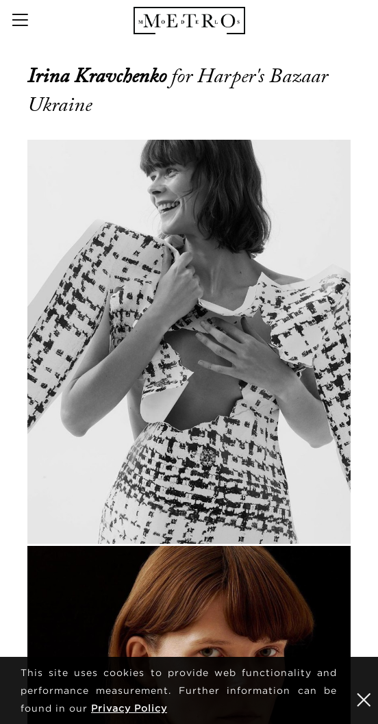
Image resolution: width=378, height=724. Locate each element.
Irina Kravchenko (99, 76)
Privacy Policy (129, 708)
